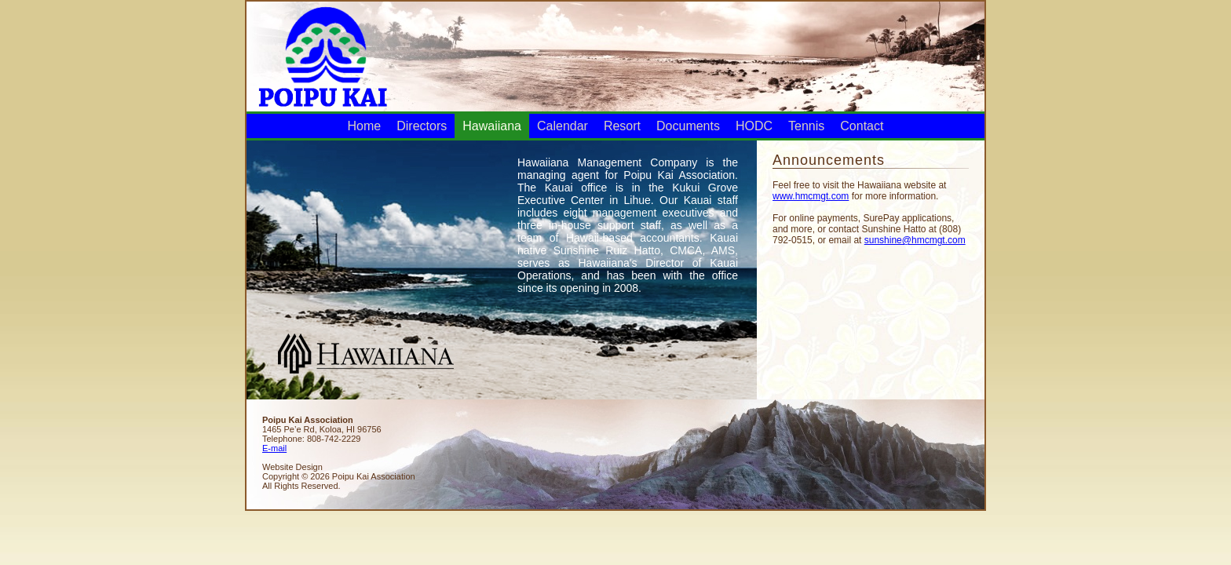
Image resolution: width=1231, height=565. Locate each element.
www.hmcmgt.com (811, 196)
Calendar (562, 126)
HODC (754, 126)
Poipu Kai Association (322, 55)
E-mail (274, 448)
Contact (861, 126)
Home (365, 126)
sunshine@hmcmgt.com (915, 240)
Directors (421, 126)
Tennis (806, 126)
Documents (688, 126)
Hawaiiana (491, 126)
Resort (622, 126)
